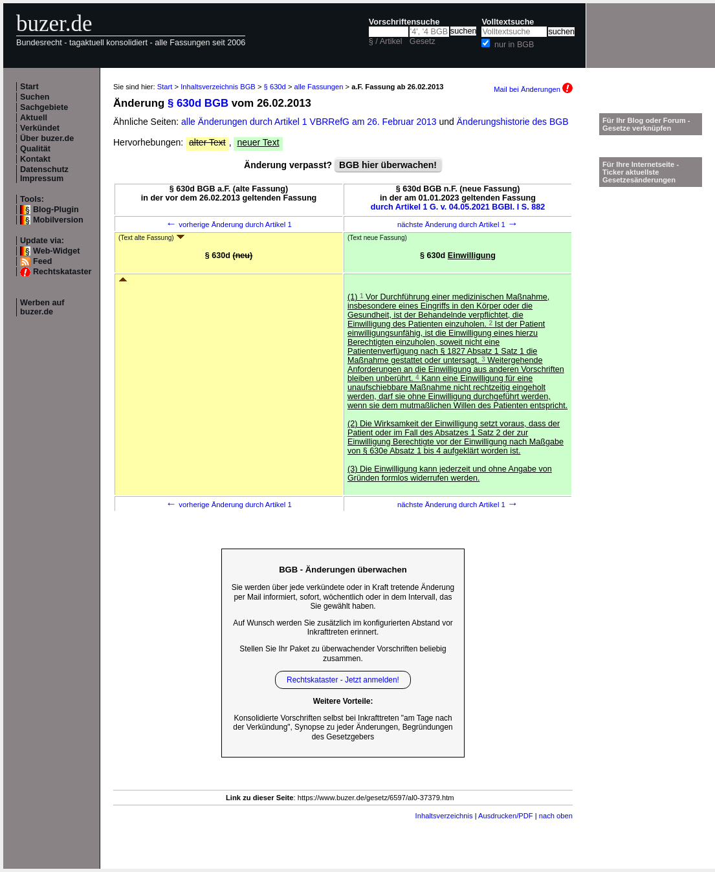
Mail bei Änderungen (533, 89)
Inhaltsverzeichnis (444, 816)
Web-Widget (56, 251)
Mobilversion (58, 219)
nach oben (556, 816)
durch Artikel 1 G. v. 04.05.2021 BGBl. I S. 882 (458, 207)
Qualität (35, 148)
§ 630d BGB (198, 103)
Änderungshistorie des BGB (513, 121)
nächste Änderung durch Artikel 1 (457, 224)
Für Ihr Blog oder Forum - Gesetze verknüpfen (646, 124)
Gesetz (422, 41)
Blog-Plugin (56, 209)
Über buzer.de (47, 138)
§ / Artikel (385, 41)
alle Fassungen (319, 87)
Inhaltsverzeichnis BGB (218, 87)
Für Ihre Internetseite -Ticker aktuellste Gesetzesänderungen (640, 172)
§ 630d (275, 87)
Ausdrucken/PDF (505, 816)
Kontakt (35, 159)
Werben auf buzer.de (42, 307)
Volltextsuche (507, 22)
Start (29, 86)
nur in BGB (514, 44)
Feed (42, 261)
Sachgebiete (44, 107)
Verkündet (40, 128)
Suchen (35, 97)
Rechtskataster (62, 271)
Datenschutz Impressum (44, 174)
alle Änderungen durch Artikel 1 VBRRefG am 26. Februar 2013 (310, 121)
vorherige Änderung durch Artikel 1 (229, 224)
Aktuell (33, 117)
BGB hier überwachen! (388, 165)
